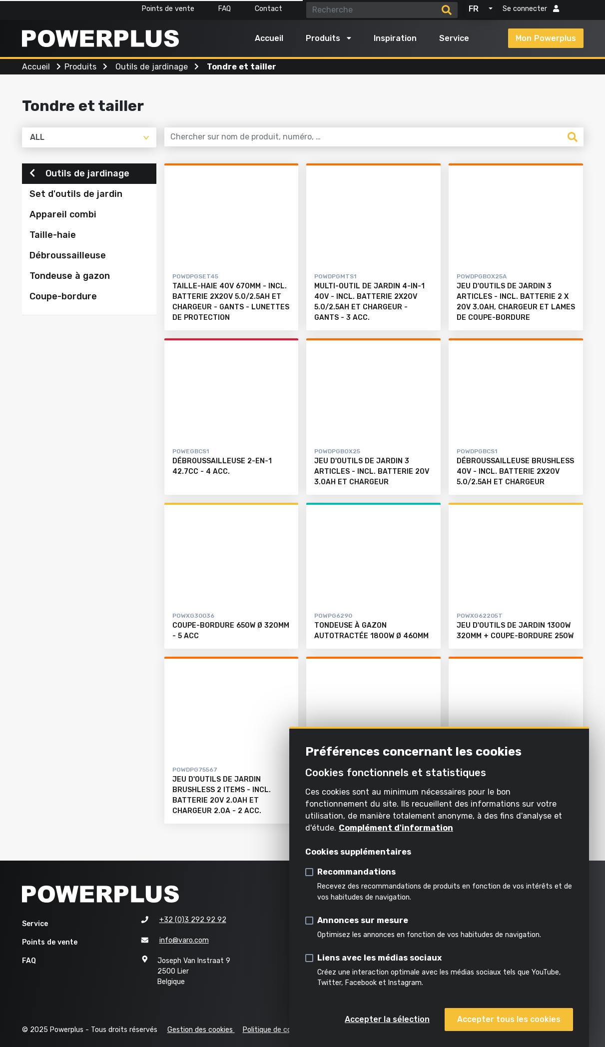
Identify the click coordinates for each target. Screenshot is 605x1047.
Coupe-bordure (63, 297)
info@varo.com (184, 940)
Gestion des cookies (201, 1030)
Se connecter (531, 8)
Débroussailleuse (67, 256)
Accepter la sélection (387, 1019)
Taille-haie (52, 236)
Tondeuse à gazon (69, 277)
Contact (268, 8)
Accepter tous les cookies (509, 1019)
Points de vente (168, 8)
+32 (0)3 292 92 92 (192, 920)
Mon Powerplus (546, 38)
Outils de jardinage (79, 174)
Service (454, 38)
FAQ (224, 8)
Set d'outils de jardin (75, 195)
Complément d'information (396, 828)
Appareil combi (62, 215)
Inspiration (395, 38)
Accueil (269, 38)
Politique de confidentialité (287, 1030)
